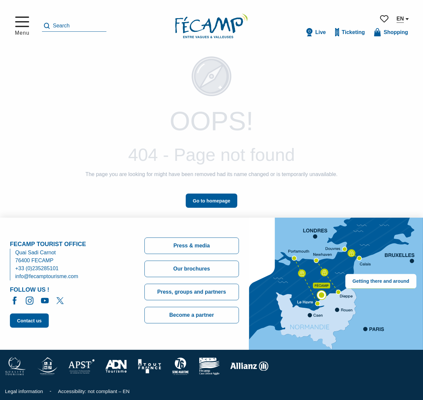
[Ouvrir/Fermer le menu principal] (22, 26)
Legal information (24, 391)
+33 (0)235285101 (36, 268)
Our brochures (191, 269)
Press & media (191, 245)
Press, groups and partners (191, 292)
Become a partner (191, 315)
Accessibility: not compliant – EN (94, 391)
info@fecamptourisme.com (46, 276)
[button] (74, 26)
